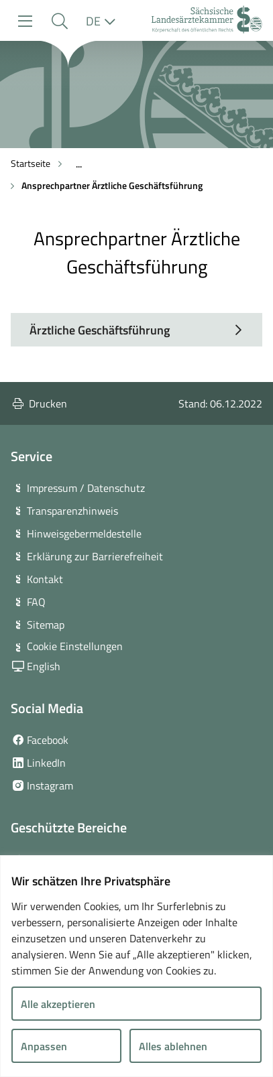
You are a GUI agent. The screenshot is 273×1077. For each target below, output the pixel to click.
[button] (59, 21)
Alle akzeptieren (58, 1004)
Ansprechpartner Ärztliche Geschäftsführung (112, 185)
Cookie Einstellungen (75, 646)
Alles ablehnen (173, 1046)
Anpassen (44, 1046)
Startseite (30, 163)
